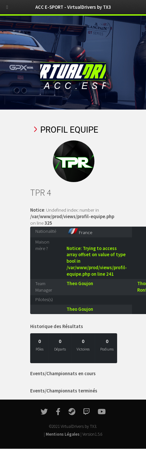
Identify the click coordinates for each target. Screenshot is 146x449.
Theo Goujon (80, 283)
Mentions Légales (62, 434)
